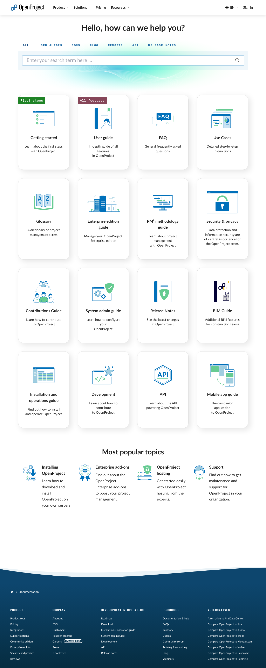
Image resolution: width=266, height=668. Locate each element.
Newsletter (59, 653)
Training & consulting (175, 647)
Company (59, 610)
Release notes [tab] (162, 45)
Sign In (248, 7)
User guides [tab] (50, 45)
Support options (19, 636)
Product (59, 7)
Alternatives (219, 610)
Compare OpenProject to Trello (226, 636)
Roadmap (106, 618)
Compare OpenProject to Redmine (228, 659)
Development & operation (122, 610)
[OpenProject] (12, 592)
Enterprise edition (20, 647)
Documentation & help (176, 618)
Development (109, 641)
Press (56, 647)
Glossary (168, 630)
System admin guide (113, 636)
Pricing (101, 7)
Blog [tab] (94, 45)
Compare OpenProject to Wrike (226, 647)
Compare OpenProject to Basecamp (228, 653)
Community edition (21, 641)
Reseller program (63, 636)
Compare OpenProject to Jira (225, 624)
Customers (59, 630)
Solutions (81, 7)
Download (107, 624)
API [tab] (135, 45)
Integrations (17, 630)
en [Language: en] (230, 7)
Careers (57, 641)
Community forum (173, 641)
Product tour (17, 618)
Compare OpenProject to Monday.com (230, 641)
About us (58, 618)
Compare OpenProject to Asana (226, 630)
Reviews (15, 659)
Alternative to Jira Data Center (226, 618)
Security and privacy (22, 653)
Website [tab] (115, 45)
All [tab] (26, 45)
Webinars (168, 659)
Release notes (109, 653)
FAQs (166, 624)
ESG (55, 624)
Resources (119, 7)
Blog (165, 653)
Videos (167, 636)
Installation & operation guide (118, 630)
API (103, 647)
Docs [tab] (76, 45)
